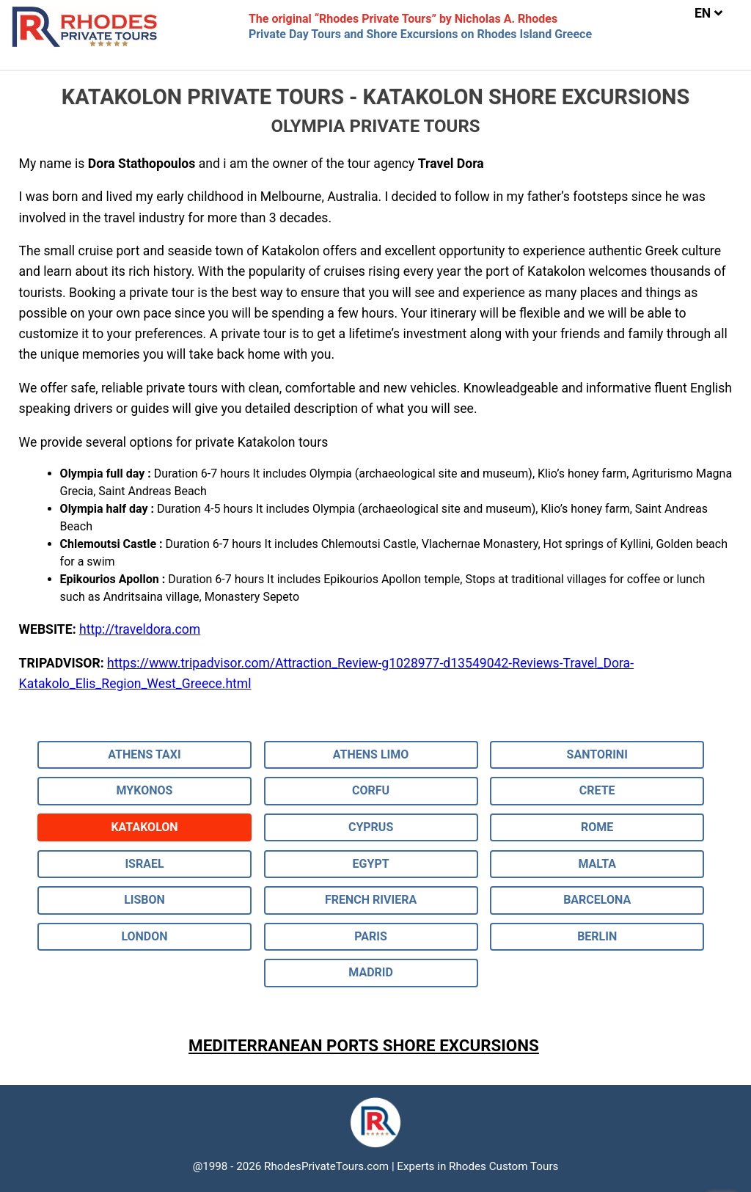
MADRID (370, 972)
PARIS (370, 936)
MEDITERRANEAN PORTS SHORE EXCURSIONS (363, 1045)
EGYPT (371, 864)
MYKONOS (145, 790)
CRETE (597, 790)
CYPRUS (370, 827)
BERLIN (597, 936)
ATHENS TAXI (144, 754)
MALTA (597, 864)
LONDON (144, 936)
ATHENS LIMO (371, 754)
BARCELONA (597, 900)
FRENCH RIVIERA (371, 900)
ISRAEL (144, 864)
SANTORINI (597, 754)
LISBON (144, 900)
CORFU (370, 790)
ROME (597, 827)
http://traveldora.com (139, 629)
